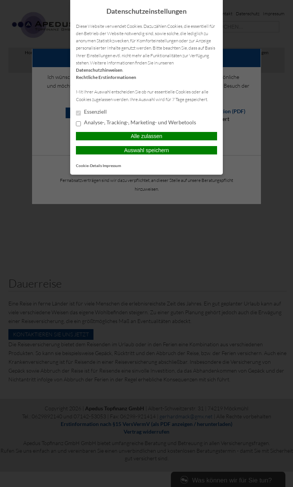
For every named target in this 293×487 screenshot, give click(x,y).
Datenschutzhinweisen (99, 70)
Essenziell (91, 112)
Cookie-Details (89, 165)
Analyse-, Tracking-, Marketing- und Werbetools (136, 122)
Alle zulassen (147, 136)
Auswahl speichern (146, 150)
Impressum (112, 165)
